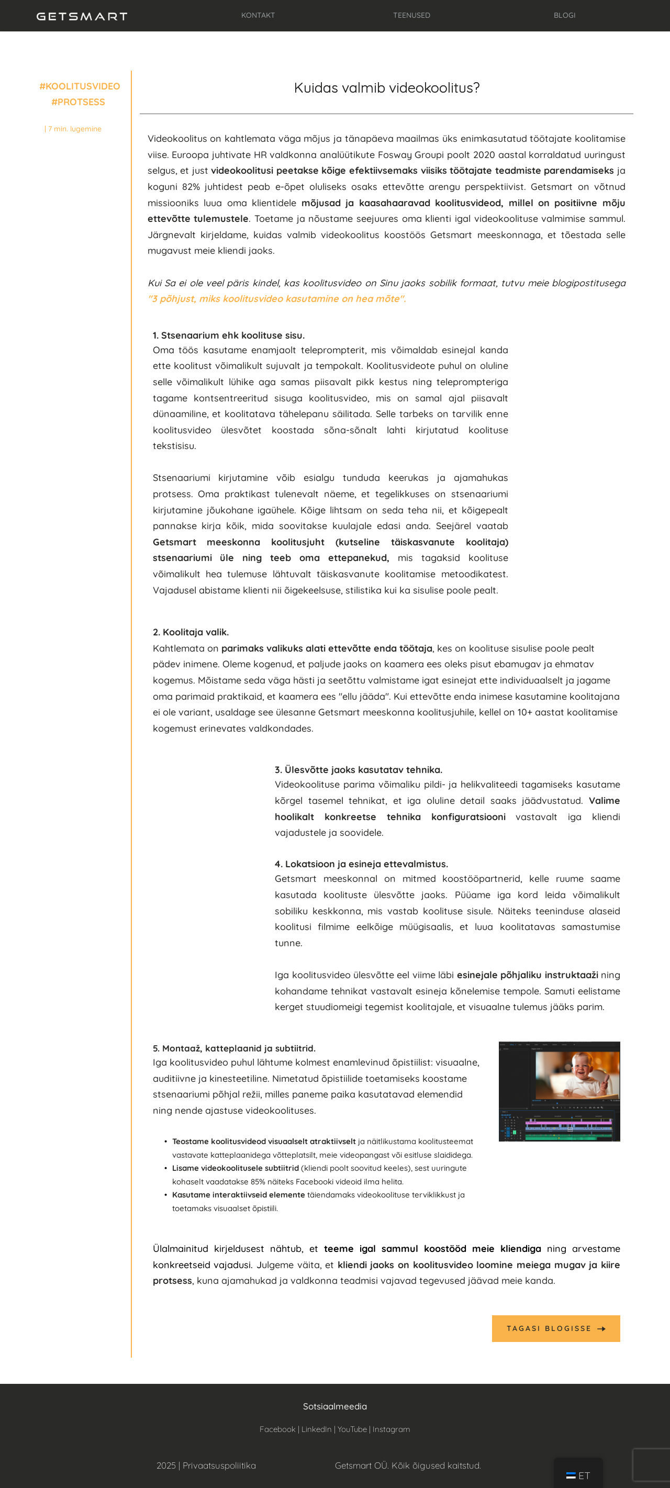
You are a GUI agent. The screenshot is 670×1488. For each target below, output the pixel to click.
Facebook (278, 1429)
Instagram (391, 1429)
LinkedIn (317, 1429)
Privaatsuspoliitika (219, 1465)
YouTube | (355, 1429)
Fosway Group (410, 155)
